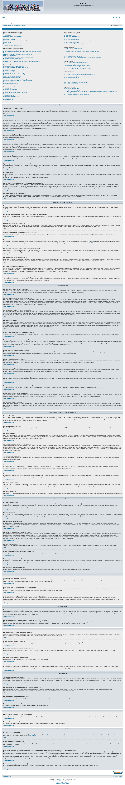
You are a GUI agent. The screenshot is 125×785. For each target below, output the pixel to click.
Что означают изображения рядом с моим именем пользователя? (18, 57)
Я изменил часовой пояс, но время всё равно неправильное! (17, 54)
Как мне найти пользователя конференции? (74, 66)
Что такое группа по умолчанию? (71, 42)
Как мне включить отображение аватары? (13, 58)
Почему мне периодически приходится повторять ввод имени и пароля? (20, 43)
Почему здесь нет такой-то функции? (72, 90)
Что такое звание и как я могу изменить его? (13, 59)
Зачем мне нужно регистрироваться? (12, 33)
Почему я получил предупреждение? (12, 77)
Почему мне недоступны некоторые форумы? (14, 74)
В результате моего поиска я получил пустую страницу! (77, 65)
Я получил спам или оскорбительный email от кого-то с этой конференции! (81, 51)
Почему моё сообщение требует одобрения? (14, 81)
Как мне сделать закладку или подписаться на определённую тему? (80, 74)
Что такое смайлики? (8, 91)
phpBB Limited (51, 734)
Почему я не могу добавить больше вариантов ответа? (16, 71)
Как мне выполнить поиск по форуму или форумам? (76, 62)
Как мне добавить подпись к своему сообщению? (15, 69)
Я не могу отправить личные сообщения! (73, 48)
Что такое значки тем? (8, 99)
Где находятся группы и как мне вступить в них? (75, 38)
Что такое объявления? (8, 95)
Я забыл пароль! (7, 42)
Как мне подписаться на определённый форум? (75, 75)
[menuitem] (4, 18)
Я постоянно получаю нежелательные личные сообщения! (77, 50)
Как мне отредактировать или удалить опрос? (14, 73)
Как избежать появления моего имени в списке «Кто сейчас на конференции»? (22, 51)
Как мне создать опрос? (9, 70)
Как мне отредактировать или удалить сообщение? (15, 67)
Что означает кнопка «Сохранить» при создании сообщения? (17, 80)
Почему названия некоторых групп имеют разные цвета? (77, 40)
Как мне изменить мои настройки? (11, 50)
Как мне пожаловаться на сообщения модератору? (15, 79)
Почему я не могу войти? (9, 39)
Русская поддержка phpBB (62, 782)
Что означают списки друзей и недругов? (73, 56)
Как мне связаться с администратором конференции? (76, 94)
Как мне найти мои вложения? (71, 83)
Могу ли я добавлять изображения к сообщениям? (15, 92)
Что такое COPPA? (7, 35)
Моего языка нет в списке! (9, 55)
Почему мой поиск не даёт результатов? (73, 64)
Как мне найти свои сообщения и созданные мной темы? (77, 68)
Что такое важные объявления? (10, 93)
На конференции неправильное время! (12, 52)
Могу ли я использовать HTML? (10, 89)
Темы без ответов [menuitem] (6, 23)
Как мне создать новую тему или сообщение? (14, 66)
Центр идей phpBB (88, 743)
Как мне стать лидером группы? (71, 39)
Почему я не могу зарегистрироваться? (12, 36)
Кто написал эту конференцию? (71, 88)
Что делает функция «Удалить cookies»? (13, 45)
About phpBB (32, 735)
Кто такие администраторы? (70, 33)
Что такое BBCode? (8, 88)
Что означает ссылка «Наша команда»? (73, 43)
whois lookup (101, 752)
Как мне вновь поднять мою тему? (11, 83)
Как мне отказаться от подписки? (71, 77)
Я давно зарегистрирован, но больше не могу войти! (15, 40)
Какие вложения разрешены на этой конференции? (76, 82)
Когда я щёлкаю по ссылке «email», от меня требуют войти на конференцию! (21, 61)
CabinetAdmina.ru (68, 780)
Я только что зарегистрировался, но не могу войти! (15, 38)
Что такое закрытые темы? (9, 98)
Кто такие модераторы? (69, 35)
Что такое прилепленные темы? (11, 96)
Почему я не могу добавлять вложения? (12, 76)
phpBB (90, 243)
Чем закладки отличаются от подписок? (73, 73)
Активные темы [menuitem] (16, 23)
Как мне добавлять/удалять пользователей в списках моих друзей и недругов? (82, 57)
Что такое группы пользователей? (72, 36)
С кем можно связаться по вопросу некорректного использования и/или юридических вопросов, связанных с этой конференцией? (90, 92)
